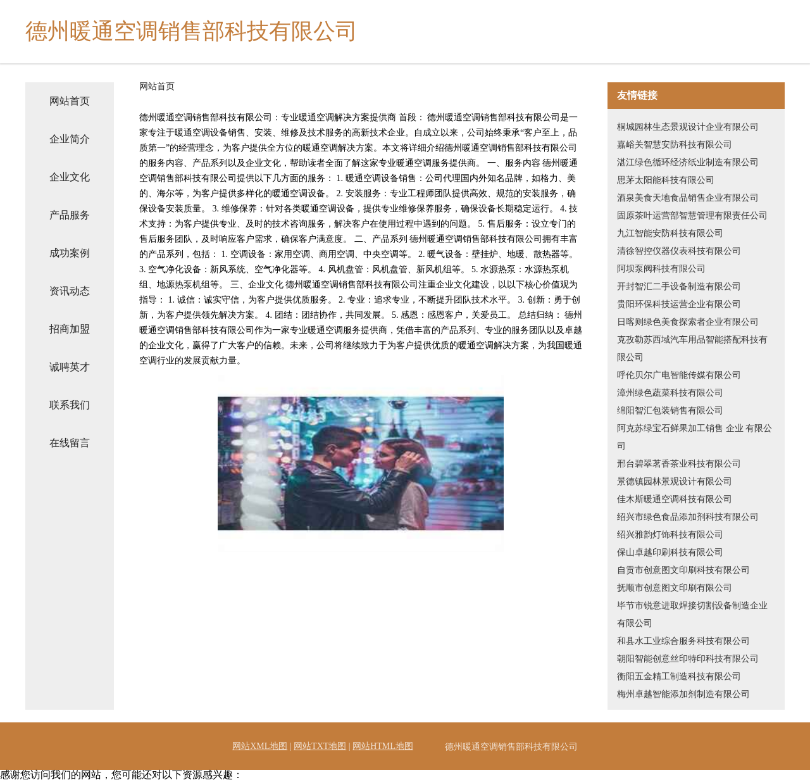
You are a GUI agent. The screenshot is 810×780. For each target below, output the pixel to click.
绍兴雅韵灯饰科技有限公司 (670, 534)
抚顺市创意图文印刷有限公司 (674, 588)
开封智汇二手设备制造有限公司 (679, 286)
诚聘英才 (69, 367)
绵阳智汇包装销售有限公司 (670, 410)
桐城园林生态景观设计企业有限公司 (688, 127)
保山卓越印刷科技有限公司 (670, 552)
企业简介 (69, 139)
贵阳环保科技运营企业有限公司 (679, 304)
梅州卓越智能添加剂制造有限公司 (683, 694)
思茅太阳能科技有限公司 (665, 180)
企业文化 (69, 177)
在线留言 (69, 442)
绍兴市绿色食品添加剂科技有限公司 (688, 517)
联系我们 (69, 404)
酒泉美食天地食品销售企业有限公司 (688, 198)
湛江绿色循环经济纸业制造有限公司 (688, 162)
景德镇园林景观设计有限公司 (674, 481)
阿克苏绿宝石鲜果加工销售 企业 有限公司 (694, 437)
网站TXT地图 (320, 746)
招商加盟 (69, 329)
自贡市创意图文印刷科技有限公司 (683, 570)
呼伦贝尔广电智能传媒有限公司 (679, 375)
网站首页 (69, 101)
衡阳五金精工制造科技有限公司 (679, 676)
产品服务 (69, 215)
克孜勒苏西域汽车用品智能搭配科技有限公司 (692, 348)
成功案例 (69, 253)
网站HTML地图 (382, 746)
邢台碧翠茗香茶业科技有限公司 (679, 464)
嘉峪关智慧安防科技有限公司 (674, 144)
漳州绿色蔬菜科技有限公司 (670, 393)
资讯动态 (69, 291)
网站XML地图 (259, 746)
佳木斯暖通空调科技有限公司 (674, 499)
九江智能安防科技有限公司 (670, 233)
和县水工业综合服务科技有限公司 (683, 641)
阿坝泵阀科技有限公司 (661, 269)
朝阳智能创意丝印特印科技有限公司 (688, 659)
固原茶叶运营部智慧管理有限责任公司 (692, 215)
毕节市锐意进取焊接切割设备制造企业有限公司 (692, 614)
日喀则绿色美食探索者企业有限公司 (688, 322)
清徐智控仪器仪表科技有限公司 (679, 251)
